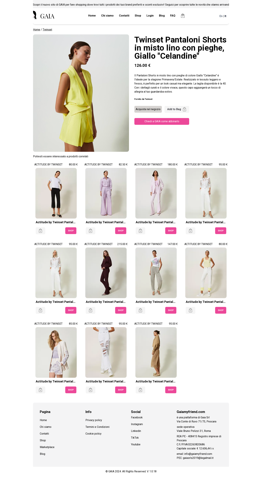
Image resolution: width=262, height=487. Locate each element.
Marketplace (47, 447)
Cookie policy (93, 433)
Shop (138, 15)
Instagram (137, 424)
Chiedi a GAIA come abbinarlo (161, 121)
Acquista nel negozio (148, 109)
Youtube (135, 444)
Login (150, 15)
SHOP (71, 231)
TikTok (135, 437)
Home (92, 15)
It (225, 16)
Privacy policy (93, 420)
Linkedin (136, 431)
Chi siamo (107, 15)
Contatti (124, 15)
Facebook (137, 417)
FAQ (172, 15)
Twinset (47, 29)
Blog (162, 15)
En (221, 16)
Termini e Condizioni (97, 426)
